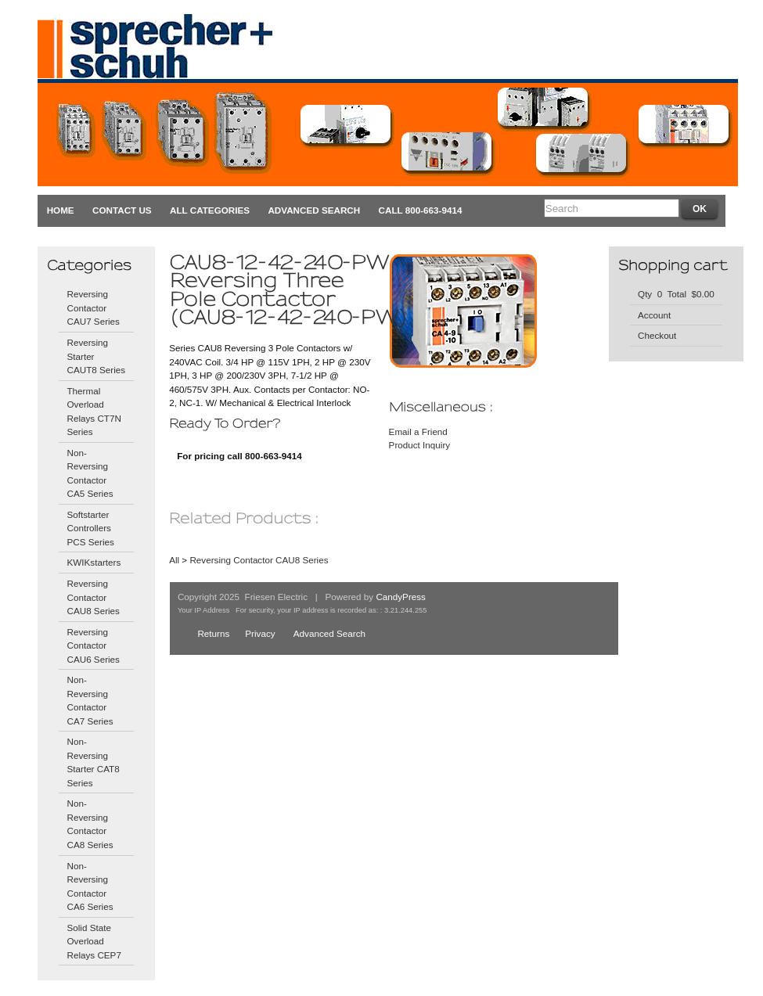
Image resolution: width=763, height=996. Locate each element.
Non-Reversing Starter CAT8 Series (93, 762)
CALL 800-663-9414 (420, 210)
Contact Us (122, 210)
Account (654, 315)
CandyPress (401, 596)
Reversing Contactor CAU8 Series (93, 597)
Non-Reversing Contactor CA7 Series (90, 700)
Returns (213, 633)
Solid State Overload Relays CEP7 (94, 941)
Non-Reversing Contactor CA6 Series (90, 886)
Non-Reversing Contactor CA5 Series (90, 473)
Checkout (657, 335)
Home (60, 210)
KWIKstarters (94, 562)
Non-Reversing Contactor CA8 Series (90, 824)
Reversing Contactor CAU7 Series (93, 307)
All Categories (210, 210)
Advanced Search (314, 210)
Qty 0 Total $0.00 (676, 294)
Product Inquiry (420, 445)
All (174, 560)
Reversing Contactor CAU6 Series (93, 645)
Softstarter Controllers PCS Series (90, 528)
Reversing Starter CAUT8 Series (96, 356)
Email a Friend (418, 431)
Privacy (260, 633)
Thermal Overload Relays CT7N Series (94, 411)
